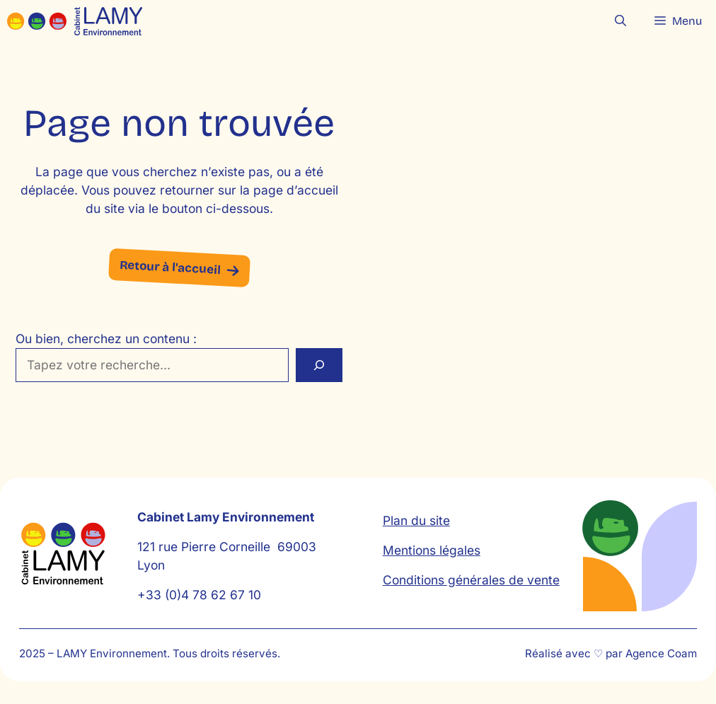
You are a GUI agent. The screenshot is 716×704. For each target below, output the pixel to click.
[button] (620, 21)
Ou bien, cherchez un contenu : (106, 338)
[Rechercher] (319, 365)
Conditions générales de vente (471, 579)
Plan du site (416, 520)
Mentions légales (431, 550)
